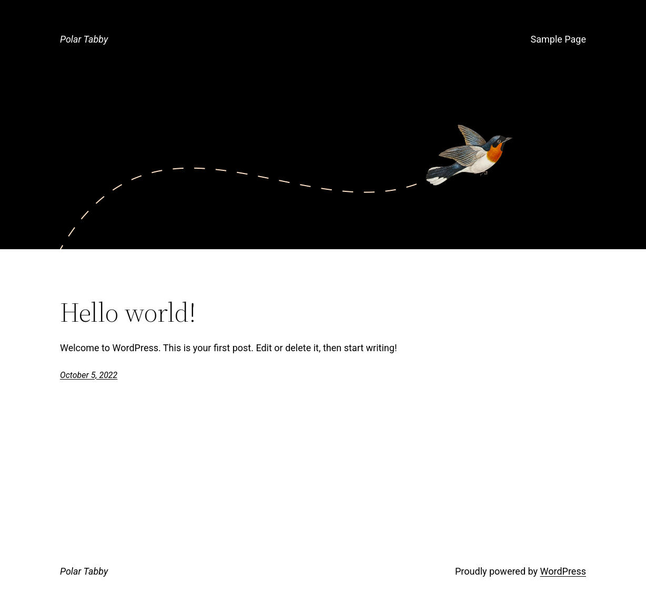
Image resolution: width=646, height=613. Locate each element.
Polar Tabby (84, 39)
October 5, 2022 (88, 375)
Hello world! (128, 312)
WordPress (563, 571)
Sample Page (558, 39)
